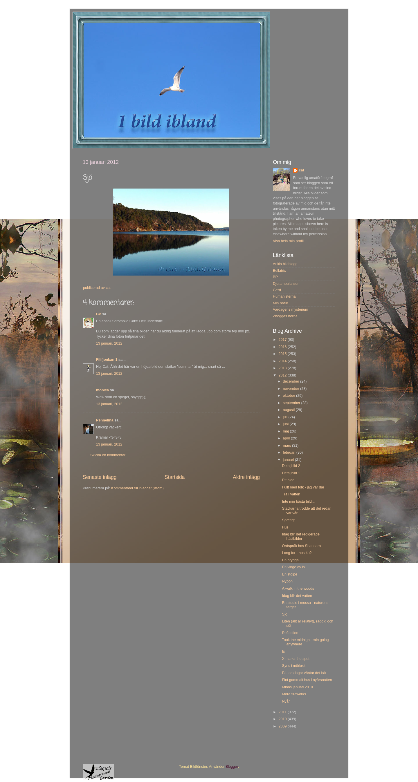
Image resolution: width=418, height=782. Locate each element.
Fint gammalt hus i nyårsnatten (307, 680)
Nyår (286, 701)
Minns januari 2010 (297, 687)
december (291, 381)
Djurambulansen (286, 284)
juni (286, 424)
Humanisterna (284, 296)
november (291, 389)
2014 (283, 361)
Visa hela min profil (288, 241)
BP (98, 314)
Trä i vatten (291, 494)
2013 (283, 368)
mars (287, 446)
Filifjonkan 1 (106, 360)
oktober (289, 396)
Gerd (277, 290)
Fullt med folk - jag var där (303, 487)
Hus (285, 527)
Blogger (232, 767)
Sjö (284, 614)
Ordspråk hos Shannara (301, 546)
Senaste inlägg (100, 477)
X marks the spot (295, 659)
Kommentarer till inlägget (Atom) (137, 488)
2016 (283, 347)
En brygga (290, 560)
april (287, 438)
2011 (283, 712)
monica (102, 390)
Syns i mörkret (293, 666)
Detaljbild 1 (291, 473)
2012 (283, 375)
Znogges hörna (285, 316)
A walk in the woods (298, 588)
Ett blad (288, 480)
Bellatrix (279, 271)
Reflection (290, 633)
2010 (283, 719)
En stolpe (289, 574)
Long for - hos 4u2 (296, 553)
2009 (283, 726)
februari (289, 452)
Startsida (175, 477)
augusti (289, 410)
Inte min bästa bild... (298, 501)
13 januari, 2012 (109, 343)
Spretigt (288, 520)
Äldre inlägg (246, 477)
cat (301, 170)
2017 (283, 340)
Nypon (287, 581)
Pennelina (104, 420)
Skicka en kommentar (107, 455)
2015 (283, 354)
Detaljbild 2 (291, 466)
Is (283, 651)
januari (289, 460)
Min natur (280, 303)
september (292, 403)
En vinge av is (293, 567)
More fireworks (294, 694)
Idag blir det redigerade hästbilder (301, 536)
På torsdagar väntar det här (304, 673)
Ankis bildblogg (285, 264)
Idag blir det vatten (297, 596)
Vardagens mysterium (290, 309)
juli (286, 417)
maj (286, 431)
